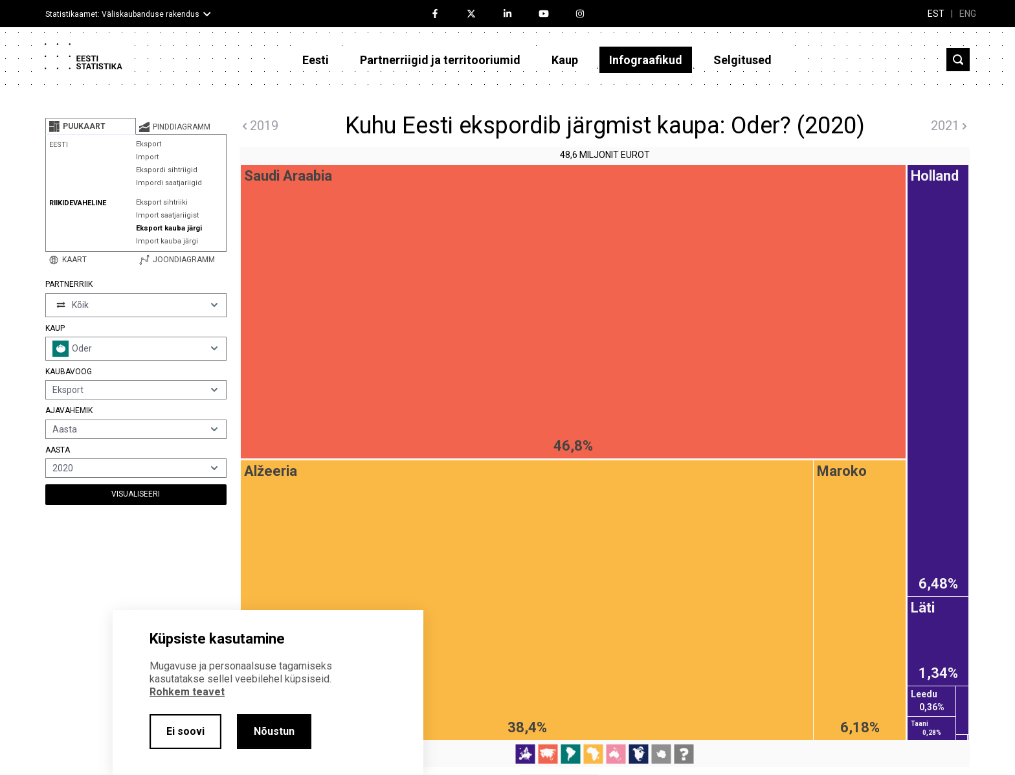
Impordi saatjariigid (169, 183)
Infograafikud (645, 60)
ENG (967, 13)
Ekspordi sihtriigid (166, 170)
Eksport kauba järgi (169, 228)
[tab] (90, 126)
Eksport (148, 144)
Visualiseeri (135, 494)
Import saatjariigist (167, 215)
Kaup (565, 60)
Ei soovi (185, 731)
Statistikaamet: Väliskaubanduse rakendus (122, 14)
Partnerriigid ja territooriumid (440, 60)
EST (936, 13)
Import (147, 157)
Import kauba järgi (167, 241)
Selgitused (742, 60)
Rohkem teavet (187, 692)
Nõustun (274, 731)
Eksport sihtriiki (162, 202)
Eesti (315, 60)
